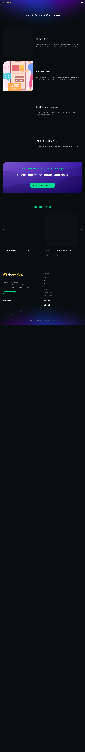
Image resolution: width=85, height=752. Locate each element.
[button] (82, 2)
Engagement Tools (14, 244)
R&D (33, 244)
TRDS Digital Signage (38, 97)
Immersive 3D (26, 244)
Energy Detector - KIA (18, 241)
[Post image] (23, 220)
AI (45, 244)
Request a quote (10, 283)
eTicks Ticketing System (39, 129)
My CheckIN (33, 34)
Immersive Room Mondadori (60, 241)
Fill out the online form (42, 176)
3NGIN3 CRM (34, 65)
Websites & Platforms (53, 246)
